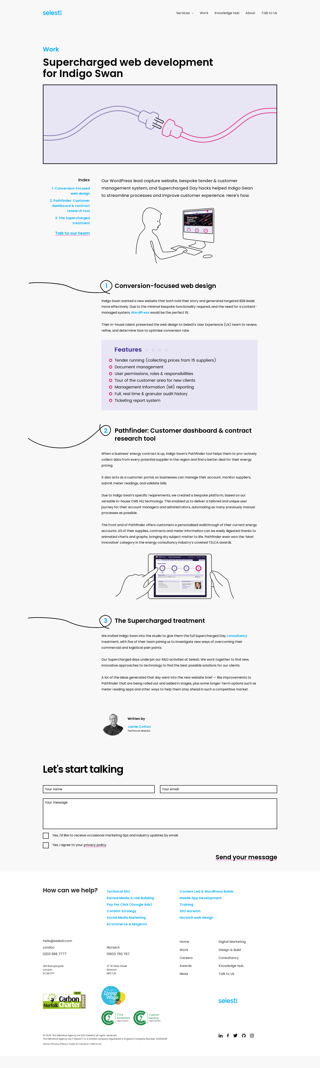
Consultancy (229, 957)
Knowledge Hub (226, 13)
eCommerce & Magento (127, 924)
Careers (186, 957)
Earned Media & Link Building (130, 898)
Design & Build (230, 950)
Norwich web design (196, 917)
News (184, 973)
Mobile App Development (201, 898)
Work (204, 13)
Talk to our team (72, 233)
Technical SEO (118, 891)
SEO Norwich (190, 911)
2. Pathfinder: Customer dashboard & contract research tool (70, 205)
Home (184, 941)
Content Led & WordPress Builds (206, 891)
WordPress (140, 312)
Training (186, 904)
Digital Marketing (232, 941)
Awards (186, 965)
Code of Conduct (78, 1044)
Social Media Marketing (126, 917)
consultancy (237, 635)
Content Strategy (121, 911)
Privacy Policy (59, 1044)
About (250, 13)
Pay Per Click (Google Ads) (129, 904)
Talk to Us (269, 13)
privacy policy (95, 845)
